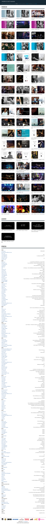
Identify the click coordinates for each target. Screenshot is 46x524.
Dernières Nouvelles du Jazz (6, 252)
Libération (3, 447)
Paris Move (3, 292)
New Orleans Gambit (5, 503)
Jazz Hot (3, 358)
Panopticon (3, 479)
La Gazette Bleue (4, 299)
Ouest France (3, 272)
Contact (23, 3)
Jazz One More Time (5, 373)
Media (17, 3)
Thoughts (20, 3)
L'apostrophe (3, 435)
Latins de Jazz (4, 274)
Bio (4, 3)
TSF (2, 268)
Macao (2, 476)
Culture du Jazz (4, 257)
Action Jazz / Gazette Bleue (6, 345)
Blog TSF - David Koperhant (6, 462)
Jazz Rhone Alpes (4, 427)
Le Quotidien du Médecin (6, 313)
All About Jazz (4, 263)
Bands (6, 3)
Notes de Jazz (4, 353)
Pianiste (2, 293)
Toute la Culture (4, 340)
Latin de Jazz (3, 398)
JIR (2, 307)
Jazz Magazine (4, 254)
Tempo (2, 409)
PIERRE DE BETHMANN (8, 1)
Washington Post (4, 502)
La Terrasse (3, 370)
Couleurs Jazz (4, 258)
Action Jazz (3, 312)
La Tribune (3, 507)
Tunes (14, 3)
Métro (2, 480)
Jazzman (3, 469)
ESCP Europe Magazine (5, 452)
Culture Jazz (3, 271)
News (3, 3)
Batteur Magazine (4, 488)
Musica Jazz (3, 376)
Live (12, 3)
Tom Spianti (25, 521)
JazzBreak (3, 496)
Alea (36, 3)
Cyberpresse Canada (5, 456)
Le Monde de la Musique (5, 473)
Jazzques (3, 310)
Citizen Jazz (3, 259)
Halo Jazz (3, 253)
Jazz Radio (3, 278)
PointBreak (3, 332)
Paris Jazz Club (4, 441)
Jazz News (3, 251)
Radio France (3, 391)
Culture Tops (3, 295)
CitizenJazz (3, 405)
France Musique (4, 280)
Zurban (2, 491)
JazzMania (3, 265)
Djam (2, 412)
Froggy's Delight (4, 281)
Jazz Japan (3, 438)
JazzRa (2, 402)
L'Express (3, 508)
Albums (9, 3)
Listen (27, 3)
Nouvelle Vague (4, 367)
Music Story (3, 443)
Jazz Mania (3, 300)
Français (30, 3)
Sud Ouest (3, 262)
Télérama (3, 266)
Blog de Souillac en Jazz (5, 333)
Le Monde (3, 276)
